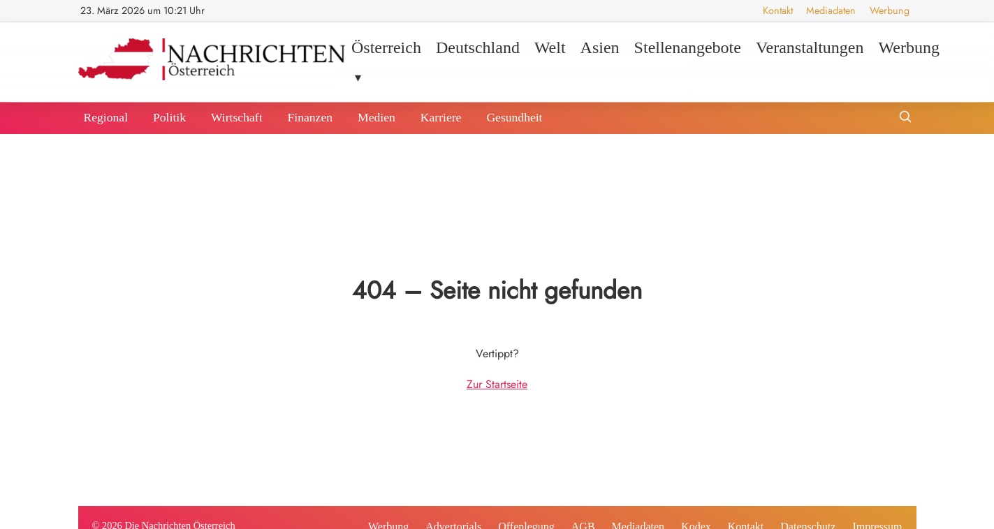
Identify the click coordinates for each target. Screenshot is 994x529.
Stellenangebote (687, 47)
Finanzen (310, 117)
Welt (550, 47)
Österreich (386, 47)
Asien (600, 47)
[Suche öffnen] (905, 118)
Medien (376, 117)
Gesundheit (514, 117)
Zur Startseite (497, 384)
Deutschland (478, 47)
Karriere (441, 117)
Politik (169, 117)
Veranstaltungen (810, 47)
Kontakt (778, 10)
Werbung (889, 10)
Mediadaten (831, 10)
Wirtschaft (237, 117)
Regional (106, 117)
